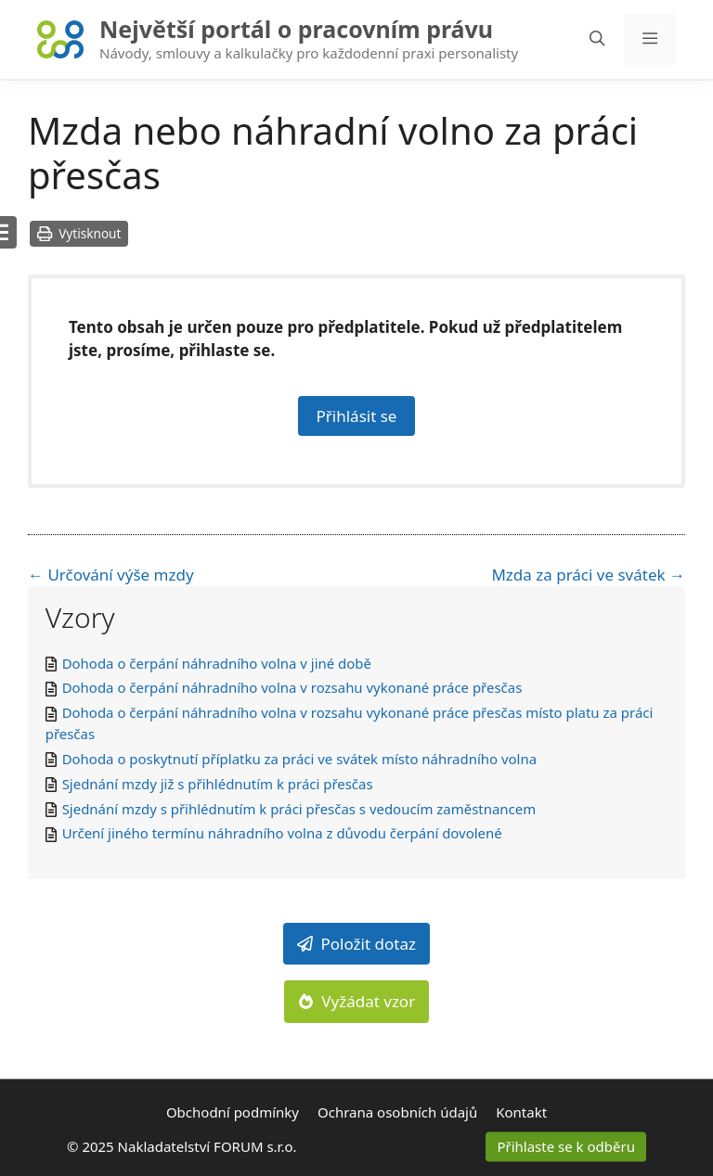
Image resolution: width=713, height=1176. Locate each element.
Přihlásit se (357, 416)
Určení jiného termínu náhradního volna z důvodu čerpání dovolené (282, 833)
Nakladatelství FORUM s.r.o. (207, 1147)
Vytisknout (79, 233)
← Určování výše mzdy (111, 574)
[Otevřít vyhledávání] (597, 39)
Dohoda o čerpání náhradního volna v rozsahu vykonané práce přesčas (292, 687)
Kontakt (521, 1112)
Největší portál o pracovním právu (296, 29)
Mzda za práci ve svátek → (588, 574)
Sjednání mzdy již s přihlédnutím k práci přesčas (217, 783)
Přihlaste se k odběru (566, 1147)
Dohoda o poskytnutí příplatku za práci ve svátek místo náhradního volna (299, 758)
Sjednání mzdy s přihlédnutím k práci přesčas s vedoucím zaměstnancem (299, 808)
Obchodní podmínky (232, 1112)
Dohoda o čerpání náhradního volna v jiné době (216, 663)
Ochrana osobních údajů (397, 1112)
